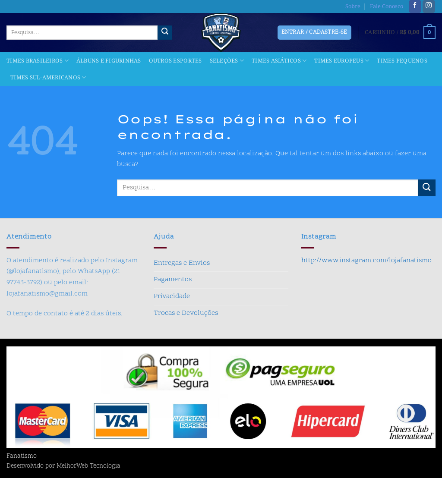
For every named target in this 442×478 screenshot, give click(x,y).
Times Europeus (341, 61)
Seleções (227, 61)
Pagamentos (173, 279)
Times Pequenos (402, 61)
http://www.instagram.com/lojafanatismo (366, 260)
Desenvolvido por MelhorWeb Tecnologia (63, 466)
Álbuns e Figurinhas (108, 61)
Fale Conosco (386, 6)
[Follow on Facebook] (415, 6)
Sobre (352, 6)
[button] (400, 33)
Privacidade (172, 296)
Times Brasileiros (37, 61)
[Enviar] (165, 32)
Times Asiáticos (279, 61)
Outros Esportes (175, 61)
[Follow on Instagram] (429, 6)
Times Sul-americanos (48, 77)
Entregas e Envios (182, 263)
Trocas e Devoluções (186, 313)
